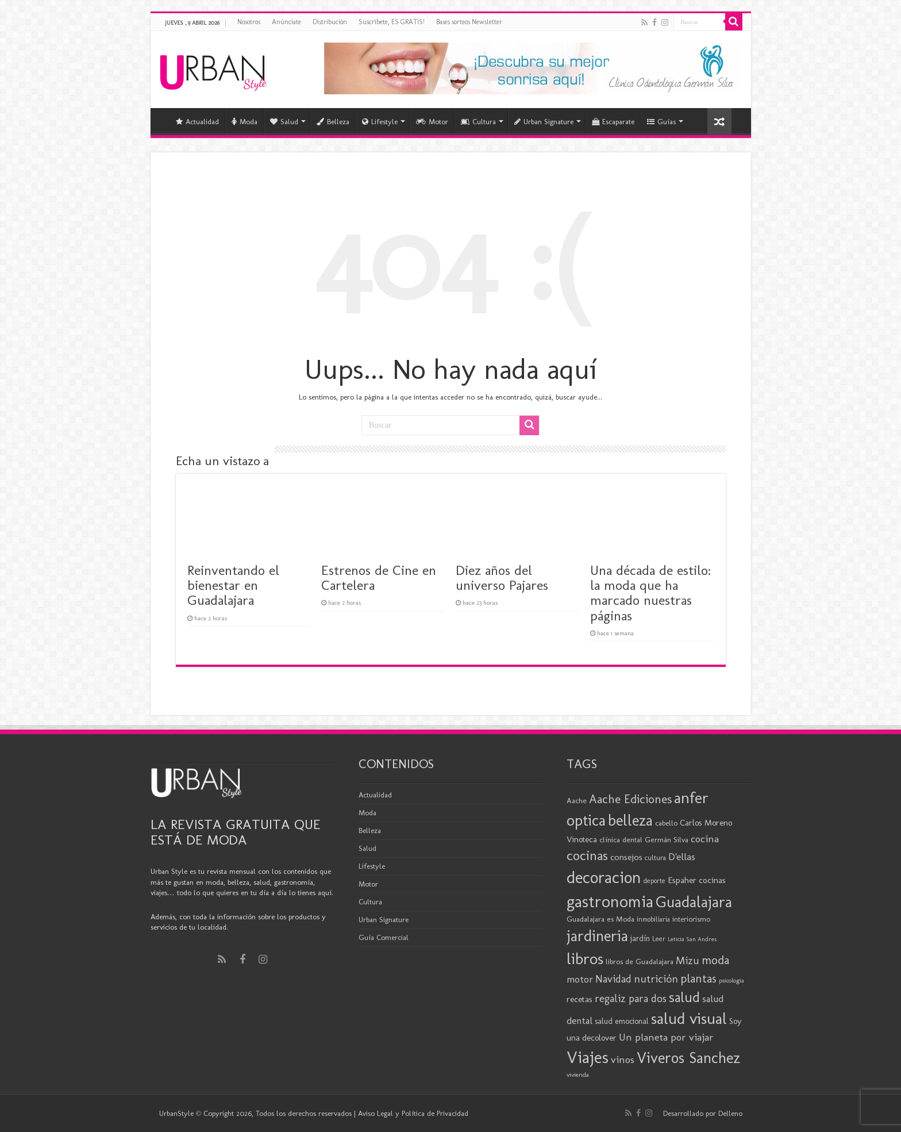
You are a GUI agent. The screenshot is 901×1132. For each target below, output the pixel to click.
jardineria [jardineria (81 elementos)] (597, 935)
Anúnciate (286, 22)
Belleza (333, 121)
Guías (661, 121)
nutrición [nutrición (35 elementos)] (656, 978)
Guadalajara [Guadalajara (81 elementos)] (694, 901)
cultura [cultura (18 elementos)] (655, 857)
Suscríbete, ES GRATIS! (392, 22)
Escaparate (613, 121)
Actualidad (197, 121)
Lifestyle (380, 121)
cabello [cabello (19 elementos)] (666, 823)
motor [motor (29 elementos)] (580, 979)
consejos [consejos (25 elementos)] (626, 856)
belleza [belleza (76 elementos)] (630, 820)
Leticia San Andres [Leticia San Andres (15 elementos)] (692, 939)
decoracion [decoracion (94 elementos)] (604, 877)
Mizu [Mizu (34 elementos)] (687, 960)
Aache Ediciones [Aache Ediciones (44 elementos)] (630, 799)
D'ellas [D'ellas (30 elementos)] (681, 856)
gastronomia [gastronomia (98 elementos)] (610, 901)
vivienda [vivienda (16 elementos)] (578, 1074)
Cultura (478, 121)
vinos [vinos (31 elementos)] (622, 1059)
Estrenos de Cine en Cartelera (378, 577)
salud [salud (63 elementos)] (684, 997)
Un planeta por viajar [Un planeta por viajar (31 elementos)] (666, 1037)
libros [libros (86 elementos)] (585, 958)
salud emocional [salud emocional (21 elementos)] (622, 1021)
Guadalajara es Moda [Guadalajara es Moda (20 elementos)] (600, 918)
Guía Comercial (384, 937)
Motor (432, 121)
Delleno (730, 1113)
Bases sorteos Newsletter (469, 22)
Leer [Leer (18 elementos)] (658, 938)
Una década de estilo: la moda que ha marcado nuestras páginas (650, 593)
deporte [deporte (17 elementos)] (654, 881)
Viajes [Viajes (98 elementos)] (588, 1057)
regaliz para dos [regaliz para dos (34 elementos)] (631, 998)
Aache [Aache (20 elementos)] (577, 800)
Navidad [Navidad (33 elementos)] (613, 979)
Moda (244, 121)
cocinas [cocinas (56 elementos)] (587, 855)
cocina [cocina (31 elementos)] (705, 838)
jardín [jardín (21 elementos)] (640, 938)
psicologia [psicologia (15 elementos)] (731, 980)
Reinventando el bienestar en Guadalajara (233, 585)
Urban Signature (543, 121)
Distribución (330, 22)
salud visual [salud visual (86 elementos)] (689, 1018)
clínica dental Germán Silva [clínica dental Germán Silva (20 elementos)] (643, 839)
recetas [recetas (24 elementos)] (579, 999)
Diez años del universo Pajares (502, 577)
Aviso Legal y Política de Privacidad (413, 1113)
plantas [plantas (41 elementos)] (698, 978)
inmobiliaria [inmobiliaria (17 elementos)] (653, 919)
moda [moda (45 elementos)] (715, 960)
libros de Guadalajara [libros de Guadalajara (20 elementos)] (639, 961)
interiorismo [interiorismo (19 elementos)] (691, 919)
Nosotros (248, 22)
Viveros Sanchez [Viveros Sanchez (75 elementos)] (688, 1058)
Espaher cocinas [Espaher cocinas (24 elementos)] (697, 880)
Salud (284, 121)
